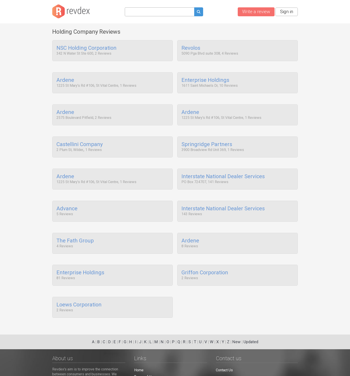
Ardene (65, 78)
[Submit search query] (198, 12)
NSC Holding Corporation (86, 48)
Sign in (286, 11)
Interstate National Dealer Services (223, 169)
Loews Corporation (79, 290)
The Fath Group (75, 230)
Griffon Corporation (204, 260)
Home (139, 370)
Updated (251, 341)
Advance (66, 199)
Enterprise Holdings (205, 78)
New (236, 341)
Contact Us (224, 370)
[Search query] (159, 11)
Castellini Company (79, 139)
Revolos (190, 48)
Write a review (256, 11)
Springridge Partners (206, 139)
